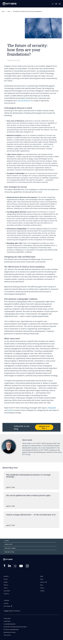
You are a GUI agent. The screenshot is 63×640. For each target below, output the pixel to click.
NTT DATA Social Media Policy (12, 629)
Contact (7, 540)
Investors (42, 582)
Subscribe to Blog (9, 552)
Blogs (41, 576)
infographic (52, 408)
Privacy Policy (7, 618)
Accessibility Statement (10, 624)
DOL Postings (7, 606)
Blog (9, 11)
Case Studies (7, 590)
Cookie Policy (7, 621)
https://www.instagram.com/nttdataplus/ (27, 566)
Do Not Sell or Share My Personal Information (16, 626)
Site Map (42, 590)
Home (3, 11)
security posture (24, 100)
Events (41, 579)
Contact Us (56, 3)
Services (6, 579)
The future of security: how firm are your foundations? (27, 11)
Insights (6, 582)
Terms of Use (7, 635)
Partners (42, 588)
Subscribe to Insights (10, 548)
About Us (6, 585)
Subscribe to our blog (44, 427)
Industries (6, 576)
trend (10, 410)
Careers (5, 588)
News (41, 585)
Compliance (6, 600)
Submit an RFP (8, 544)
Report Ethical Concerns (10, 632)
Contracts (6, 603)
